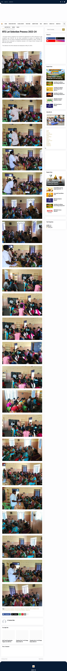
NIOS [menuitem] (41, 23)
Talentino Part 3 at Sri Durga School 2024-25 (22, 641)
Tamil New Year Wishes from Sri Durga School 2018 (59, 83)
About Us (6, 1)
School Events (49, 134)
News (47, 131)
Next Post (41, 658)
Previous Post (4, 658)
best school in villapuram (20, 608)
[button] (64, 23)
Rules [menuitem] (18, 27)
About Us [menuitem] (46, 23)
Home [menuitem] (6, 23)
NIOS (47, 138)
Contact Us (11, 1)
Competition (48, 136)
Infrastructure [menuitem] (12, 23)
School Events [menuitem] (21, 23)
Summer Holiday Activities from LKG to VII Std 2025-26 (54, 77)
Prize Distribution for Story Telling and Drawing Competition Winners (54, 182)
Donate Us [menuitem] (58, 23)
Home (2, 1)
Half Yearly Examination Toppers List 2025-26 (7, 641)
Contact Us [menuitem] (51, 23)
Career (47, 141)
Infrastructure (49, 140)
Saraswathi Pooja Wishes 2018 (59, 194)
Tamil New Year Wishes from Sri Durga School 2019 (59, 94)
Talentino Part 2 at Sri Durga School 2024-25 (36, 641)
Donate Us (48, 144)
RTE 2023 (27, 608)
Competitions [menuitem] (35, 23)
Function (48, 132)
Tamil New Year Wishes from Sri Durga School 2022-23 (58, 89)
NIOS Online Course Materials (57, 210)
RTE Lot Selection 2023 (34, 608)
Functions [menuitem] (28, 23)
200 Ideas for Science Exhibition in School (58, 99)
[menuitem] (21, 27)
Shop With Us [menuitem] (7, 27)
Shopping (48, 143)
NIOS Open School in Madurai (58, 105)
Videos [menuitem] (13, 27)
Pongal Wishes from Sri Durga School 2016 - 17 (58, 188)
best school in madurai (10, 28)
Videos (47, 135)
